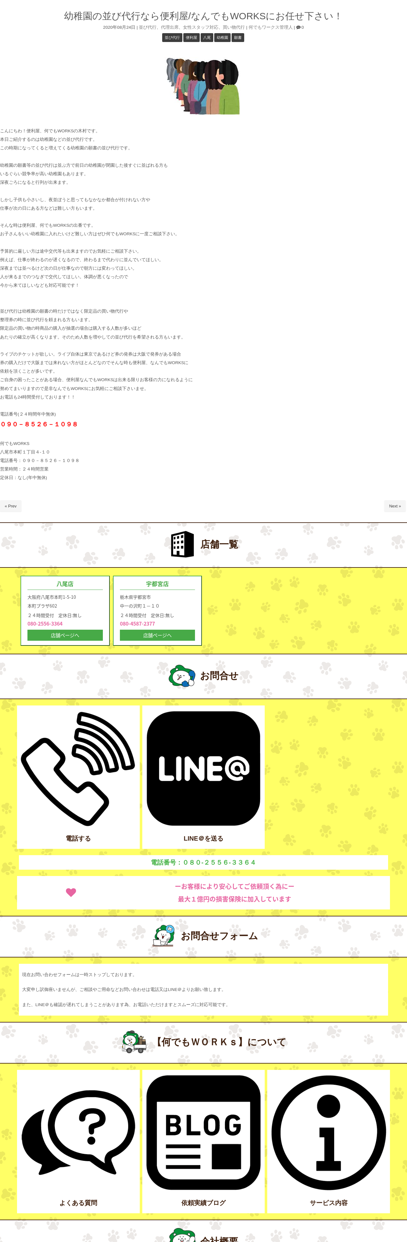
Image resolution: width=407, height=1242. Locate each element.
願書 (238, 37)
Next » (395, 506)
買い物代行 (234, 27)
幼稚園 (222, 37)
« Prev (11, 506)
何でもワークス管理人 (271, 27)
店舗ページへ (65, 636)
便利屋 (191, 37)
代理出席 (170, 27)
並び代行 (147, 27)
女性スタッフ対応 (200, 27)
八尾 (207, 37)
